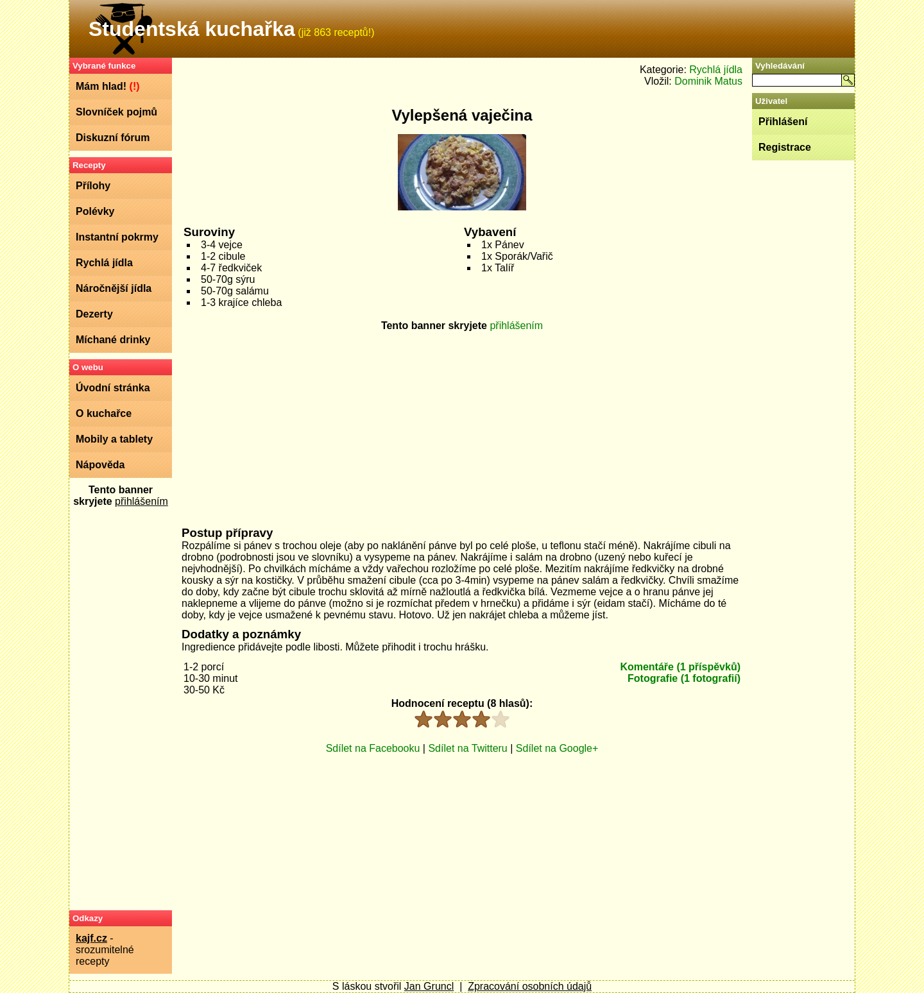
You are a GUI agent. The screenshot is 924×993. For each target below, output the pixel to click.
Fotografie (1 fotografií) (684, 678)
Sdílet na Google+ (557, 748)
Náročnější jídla (113, 288)
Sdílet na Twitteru (467, 748)
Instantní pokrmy (117, 237)
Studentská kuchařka (192, 28)
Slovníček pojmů (116, 111)
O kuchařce (104, 413)
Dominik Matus (708, 81)
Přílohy (93, 185)
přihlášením (141, 501)
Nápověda (100, 464)
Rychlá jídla (104, 262)
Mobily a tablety (114, 439)
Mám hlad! (108, 86)
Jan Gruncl (429, 986)
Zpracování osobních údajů (530, 986)
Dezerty (94, 314)
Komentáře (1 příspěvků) (680, 666)
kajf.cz (91, 938)
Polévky (95, 211)
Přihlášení (782, 121)
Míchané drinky (113, 339)
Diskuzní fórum (113, 137)
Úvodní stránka (113, 387)
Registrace (784, 147)
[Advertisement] (120, 708)
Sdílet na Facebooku (373, 748)
